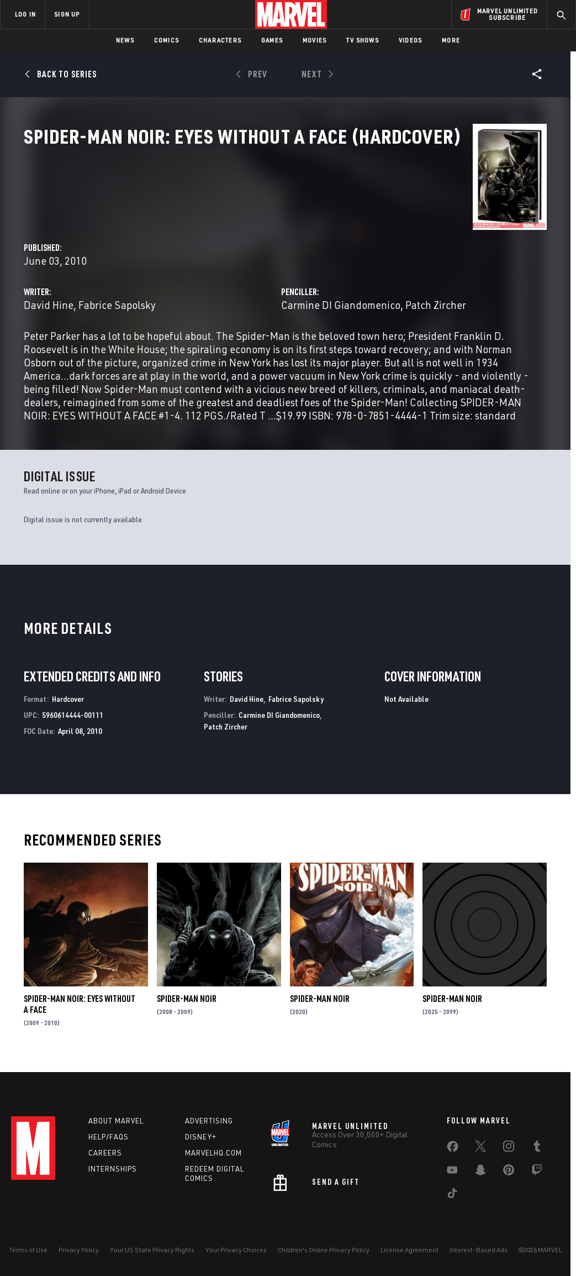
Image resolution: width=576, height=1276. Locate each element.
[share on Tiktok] (452, 1195)
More (451, 40)
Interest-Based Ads (479, 1250)
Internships (112, 1168)
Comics (166, 40)
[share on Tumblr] (536, 1148)
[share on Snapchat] (480, 1172)
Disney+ (200, 1136)
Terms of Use (28, 1250)
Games (272, 40)
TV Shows (362, 40)
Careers (105, 1152)
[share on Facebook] (452, 1148)
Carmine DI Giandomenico (423, 260)
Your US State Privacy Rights (152, 1250)
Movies (314, 40)
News (125, 40)
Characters (220, 40)
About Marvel (116, 1120)
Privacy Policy (79, 1250)
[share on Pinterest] (508, 1172)
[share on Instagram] (508, 1148)
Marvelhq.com (213, 1152)
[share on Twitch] (536, 1172)
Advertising (209, 1120)
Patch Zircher (225, 734)
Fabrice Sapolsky (281, 260)
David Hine (213, 260)
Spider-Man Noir (186, 1007)
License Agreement (409, 1250)
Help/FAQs (108, 1136)
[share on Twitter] (480, 1148)
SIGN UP (67, 14)
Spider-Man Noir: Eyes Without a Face (79, 1013)
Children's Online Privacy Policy (323, 1250)
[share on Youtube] (452, 1172)
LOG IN (25, 14)
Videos (410, 40)
